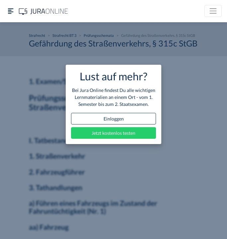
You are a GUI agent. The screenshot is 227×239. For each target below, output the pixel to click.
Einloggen (114, 118)
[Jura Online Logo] (43, 11)
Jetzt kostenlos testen (113, 133)
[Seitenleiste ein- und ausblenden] (10, 11)
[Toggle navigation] (213, 11)
